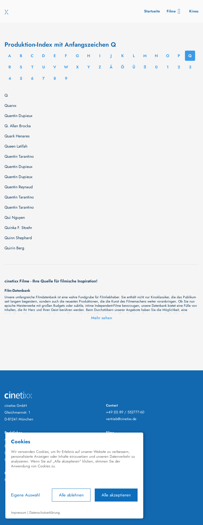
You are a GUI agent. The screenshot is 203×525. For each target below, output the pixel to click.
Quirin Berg (14, 248)
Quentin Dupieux (18, 115)
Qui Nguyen (15, 217)
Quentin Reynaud (19, 187)
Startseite (152, 11)
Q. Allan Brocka (18, 126)
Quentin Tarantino (19, 156)
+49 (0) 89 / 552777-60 (125, 412)
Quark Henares (17, 136)
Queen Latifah (16, 146)
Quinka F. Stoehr (18, 227)
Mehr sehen (101, 318)
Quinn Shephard (18, 238)
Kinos (193, 11)
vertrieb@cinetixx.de (121, 419)
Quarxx (10, 105)
